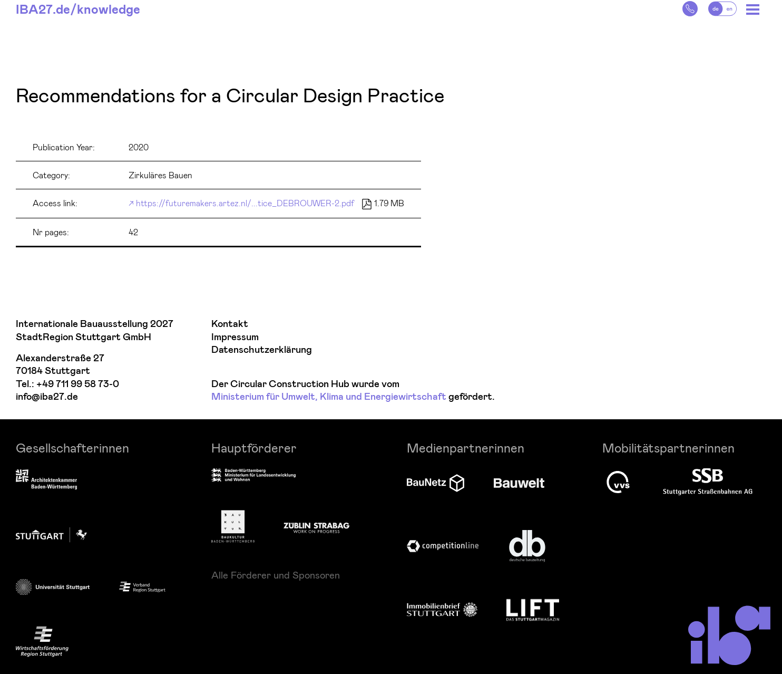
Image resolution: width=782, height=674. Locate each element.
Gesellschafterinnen (72, 447)
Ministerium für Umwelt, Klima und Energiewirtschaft (328, 397)
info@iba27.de (47, 397)
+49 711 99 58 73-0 (77, 384)
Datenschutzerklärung (261, 350)
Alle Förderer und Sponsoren (275, 575)
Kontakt (229, 324)
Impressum (235, 337)
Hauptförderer (254, 447)
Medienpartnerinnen (465, 447)
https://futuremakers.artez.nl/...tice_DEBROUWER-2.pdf (245, 203)
